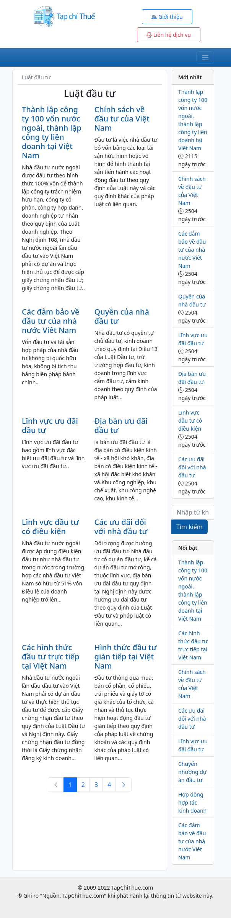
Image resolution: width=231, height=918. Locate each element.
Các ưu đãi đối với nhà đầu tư (121, 526)
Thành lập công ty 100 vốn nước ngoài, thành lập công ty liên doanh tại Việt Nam (51, 132)
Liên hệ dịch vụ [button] (168, 34)
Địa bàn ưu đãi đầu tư (121, 425)
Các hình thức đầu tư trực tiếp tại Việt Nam (51, 656)
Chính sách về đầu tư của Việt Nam (122, 118)
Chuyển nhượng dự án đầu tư (192, 772)
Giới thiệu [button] (166, 16)
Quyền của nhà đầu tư (122, 316)
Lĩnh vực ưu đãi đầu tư (50, 425)
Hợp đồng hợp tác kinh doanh (192, 802)
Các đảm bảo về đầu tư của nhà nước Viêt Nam (51, 321)
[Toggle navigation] (205, 57)
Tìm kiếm (189, 527)
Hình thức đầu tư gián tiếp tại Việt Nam (125, 656)
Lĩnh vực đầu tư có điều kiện (50, 526)
